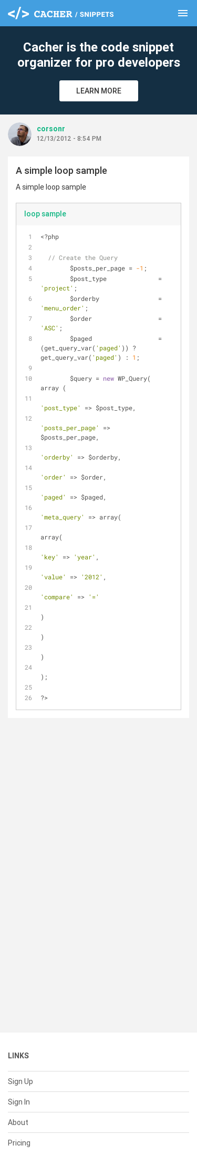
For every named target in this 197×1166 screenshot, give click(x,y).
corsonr (51, 128)
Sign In (19, 1102)
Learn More (98, 91)
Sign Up (20, 1081)
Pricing (19, 1143)
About (18, 1122)
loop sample (45, 213)
